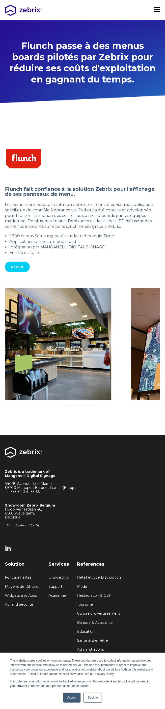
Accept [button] (72, 697)
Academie (57, 595)
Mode (82, 587)
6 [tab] (90, 405)
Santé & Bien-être (92, 640)
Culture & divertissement (98, 613)
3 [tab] (75, 405)
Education (86, 632)
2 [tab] (70, 405)
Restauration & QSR (94, 595)
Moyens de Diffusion (23, 587)
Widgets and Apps (21, 595)
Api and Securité (19, 604)
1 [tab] (65, 405)
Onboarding (59, 577)
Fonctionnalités (18, 577)
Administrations (90, 649)
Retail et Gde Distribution (99, 577)
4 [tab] (80, 405)
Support (55, 587)
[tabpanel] (82, 343)
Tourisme (85, 604)
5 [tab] (85, 405)
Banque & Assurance (95, 623)
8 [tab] (100, 405)
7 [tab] (95, 405)
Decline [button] (93, 697)
